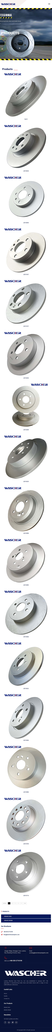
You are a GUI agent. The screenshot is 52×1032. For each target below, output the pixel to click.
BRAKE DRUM (8, 920)
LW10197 (26, 326)
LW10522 (26, 688)
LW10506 (26, 637)
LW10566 (26, 740)
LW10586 (26, 792)
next (25, 903)
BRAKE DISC (7, 916)
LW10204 (26, 378)
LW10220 (26, 481)
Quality (5, 996)
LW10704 (26, 844)
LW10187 (26, 274)
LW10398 (26, 533)
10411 (26, 119)
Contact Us (6, 998)
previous (4, 903)
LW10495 (26, 585)
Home (2, 36)
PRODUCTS (5, 911)
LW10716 (26, 896)
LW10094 (26, 223)
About (5, 993)
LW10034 (26, 171)
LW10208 (26, 430)
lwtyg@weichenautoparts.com (39, 953)
